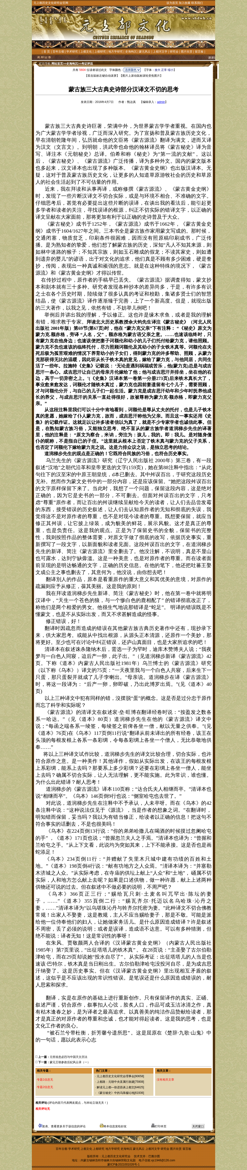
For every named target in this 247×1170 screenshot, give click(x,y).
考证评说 (87, 63)
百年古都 (58, 51)
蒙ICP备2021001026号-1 (123, 1164)
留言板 (199, 51)
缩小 (170, 70)
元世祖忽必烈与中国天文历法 (68, 1057)
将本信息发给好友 (113, 1126)
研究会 (174, 51)
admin (161, 102)
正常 (164, 70)
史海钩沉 (131, 51)
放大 (157, 70)
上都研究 (100, 51)
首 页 (46, 51)
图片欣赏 (186, 51)
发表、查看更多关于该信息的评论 (62, 1126)
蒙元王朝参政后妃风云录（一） (70, 1062)
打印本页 (158, 1126)
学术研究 (72, 51)
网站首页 (57, 63)
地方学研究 (115, 51)
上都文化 (86, 51)
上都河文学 (160, 51)
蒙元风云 (145, 51)
